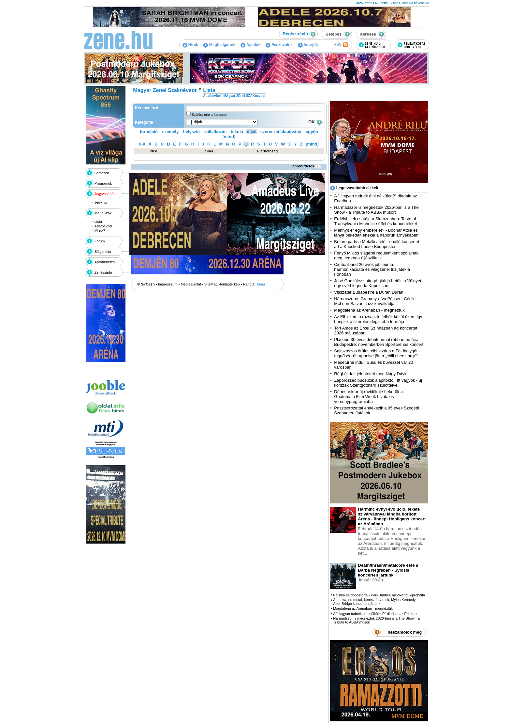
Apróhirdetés (105, 262)
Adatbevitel (103, 226)
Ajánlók (250, 44)
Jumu (260, 284)
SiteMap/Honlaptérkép (222, 284)
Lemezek (102, 173)
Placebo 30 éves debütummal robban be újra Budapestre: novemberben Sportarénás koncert (378, 342)
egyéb (312, 131)
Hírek (190, 44)
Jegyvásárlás (105, 194)
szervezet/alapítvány (280, 131)
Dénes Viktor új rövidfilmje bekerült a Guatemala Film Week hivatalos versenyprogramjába (368, 396)
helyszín (191, 131)
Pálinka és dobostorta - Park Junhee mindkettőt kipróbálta (379, 595)
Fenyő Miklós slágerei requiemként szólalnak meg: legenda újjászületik (376, 255)
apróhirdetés (306, 166)
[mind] (228, 136)
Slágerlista (103, 252)
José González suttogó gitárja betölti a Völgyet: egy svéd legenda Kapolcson (378, 283)
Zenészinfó (103, 272)
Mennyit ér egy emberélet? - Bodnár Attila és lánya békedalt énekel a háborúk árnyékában (376, 233)
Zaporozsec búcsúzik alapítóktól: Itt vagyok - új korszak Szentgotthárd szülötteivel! (378, 383)
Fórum (100, 241)
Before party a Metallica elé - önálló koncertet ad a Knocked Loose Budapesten (376, 244)
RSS (340, 44)
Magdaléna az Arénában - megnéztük (369, 310)
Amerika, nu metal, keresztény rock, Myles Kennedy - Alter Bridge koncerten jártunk (375, 602)
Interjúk (308, 44)
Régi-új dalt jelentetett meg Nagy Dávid (370, 373)
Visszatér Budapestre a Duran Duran (368, 292)
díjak (251, 131)
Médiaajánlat (191, 284)
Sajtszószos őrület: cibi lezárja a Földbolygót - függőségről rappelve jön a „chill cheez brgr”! (377, 353)
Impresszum (168, 284)
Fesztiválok (279, 44)
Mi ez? (100, 231)
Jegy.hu (101, 202)
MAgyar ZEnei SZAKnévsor (244, 96)
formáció (149, 131)
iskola (237, 131)
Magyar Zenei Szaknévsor (165, 90)
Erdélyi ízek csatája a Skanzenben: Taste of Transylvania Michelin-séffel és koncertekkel (375, 221)
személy (170, 131)
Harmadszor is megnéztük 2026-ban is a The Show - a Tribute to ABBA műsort (376, 210)
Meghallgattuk (219, 44)
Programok (103, 183)
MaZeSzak (103, 213)
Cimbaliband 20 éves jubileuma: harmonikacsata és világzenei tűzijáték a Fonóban (372, 269)
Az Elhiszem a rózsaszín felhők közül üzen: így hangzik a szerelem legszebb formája (378, 319)
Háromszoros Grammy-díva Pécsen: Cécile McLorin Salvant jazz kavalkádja (375, 301)
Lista (98, 221)
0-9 (142, 144)
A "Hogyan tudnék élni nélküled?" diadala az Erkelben (375, 614)
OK (315, 121)
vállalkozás (215, 131)
